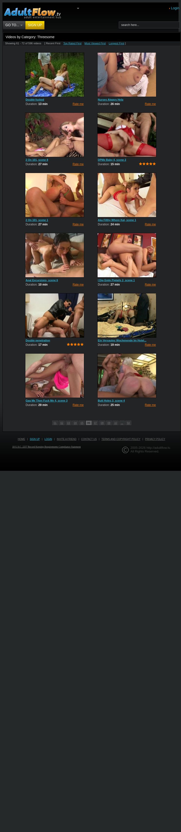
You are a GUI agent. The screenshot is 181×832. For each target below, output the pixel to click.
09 (108, 422)
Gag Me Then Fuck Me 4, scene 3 (47, 400)
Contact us (89, 439)
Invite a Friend (67, 439)
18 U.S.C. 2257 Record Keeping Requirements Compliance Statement (46, 446)
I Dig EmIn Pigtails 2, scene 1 (116, 280)
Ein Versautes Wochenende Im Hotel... (122, 340)
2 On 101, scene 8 (37, 159)
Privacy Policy (155, 439)
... (122, 422)
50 (128, 422)
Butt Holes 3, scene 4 (111, 400)
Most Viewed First (95, 43)
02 (61, 422)
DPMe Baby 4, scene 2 (112, 159)
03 (68, 422)
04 (75, 422)
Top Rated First (72, 43)
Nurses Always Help (110, 99)
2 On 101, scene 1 (37, 220)
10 (115, 422)
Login (175, 8)
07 (95, 422)
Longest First (116, 43)
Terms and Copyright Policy (121, 439)
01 (55, 422)
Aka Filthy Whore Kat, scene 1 (117, 220)
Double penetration (38, 340)
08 (102, 422)
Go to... (14, 25)
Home (21, 439)
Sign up (35, 25)
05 (81, 422)
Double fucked (35, 99)
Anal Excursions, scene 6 (42, 280)
